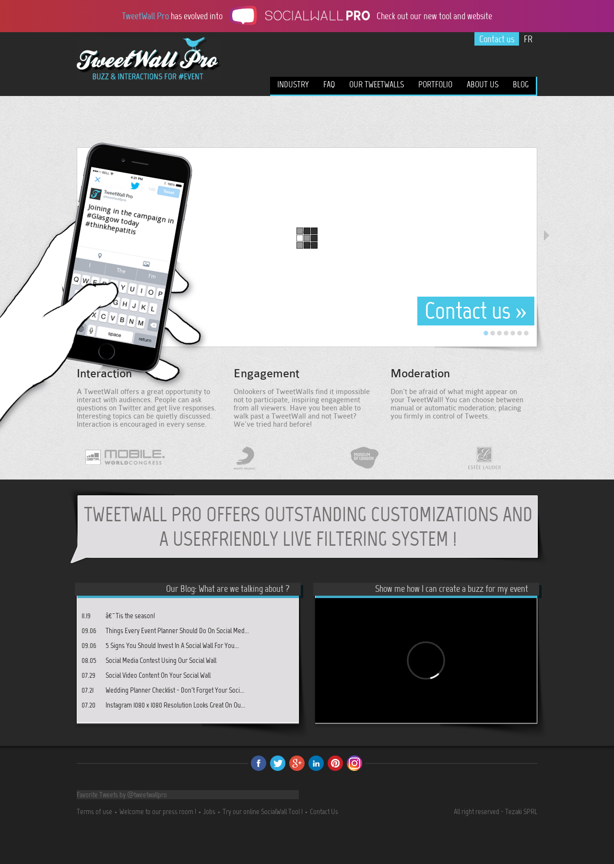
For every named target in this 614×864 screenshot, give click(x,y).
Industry (293, 84)
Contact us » (476, 311)
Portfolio (435, 84)
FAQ (329, 84)
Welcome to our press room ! (157, 811)
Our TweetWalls (376, 84)
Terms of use (94, 811)
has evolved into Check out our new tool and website (307, 15)
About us (482, 84)
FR (528, 39)
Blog (521, 84)
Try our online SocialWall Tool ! (263, 811)
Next (546, 235)
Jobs (209, 811)
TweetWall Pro (149, 54)
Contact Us (324, 811)
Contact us (496, 39)
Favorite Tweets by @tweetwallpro (122, 794)
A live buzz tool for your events (149, 76)
